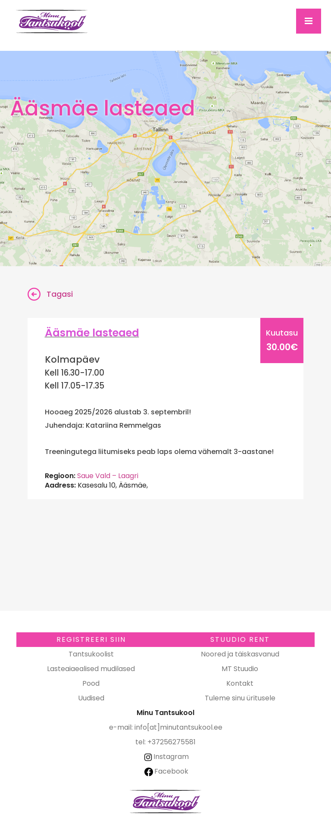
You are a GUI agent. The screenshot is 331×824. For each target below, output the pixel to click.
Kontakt (239, 683)
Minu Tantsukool (165, 801)
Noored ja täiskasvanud (240, 654)
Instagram (166, 757)
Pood (91, 683)
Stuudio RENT (240, 639)
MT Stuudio (240, 669)
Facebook (166, 771)
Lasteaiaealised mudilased (91, 669)
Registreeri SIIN (91, 639)
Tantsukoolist (91, 654)
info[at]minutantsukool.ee (178, 727)
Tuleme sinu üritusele (240, 698)
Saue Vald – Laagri (107, 476)
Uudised (91, 698)
